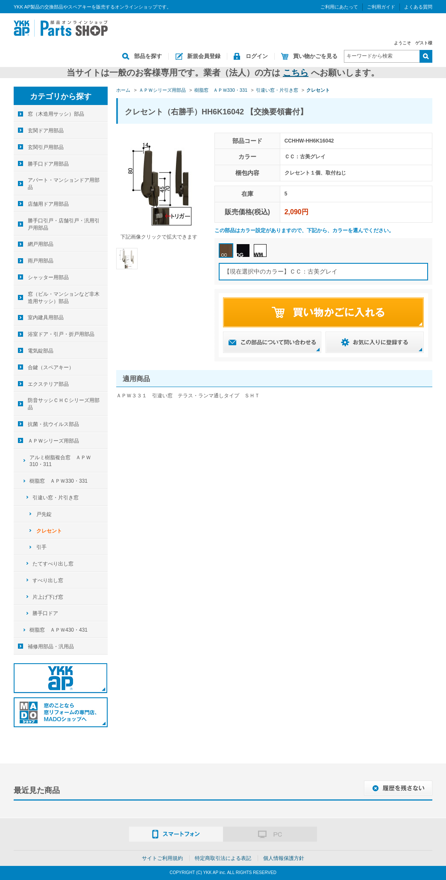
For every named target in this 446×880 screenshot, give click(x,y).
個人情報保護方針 (283, 858)
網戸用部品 (40, 244)
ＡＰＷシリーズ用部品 (53, 441)
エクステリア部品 (48, 384)
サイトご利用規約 (162, 858)
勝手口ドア (45, 613)
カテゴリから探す (60, 96)
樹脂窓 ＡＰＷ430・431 (58, 630)
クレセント (49, 531)
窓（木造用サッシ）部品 (56, 114)
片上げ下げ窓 (47, 597)
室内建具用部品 (46, 318)
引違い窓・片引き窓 (55, 498)
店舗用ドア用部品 (48, 204)
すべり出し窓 (47, 580)
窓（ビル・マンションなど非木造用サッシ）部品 (64, 297)
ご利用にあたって (339, 6)
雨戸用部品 (40, 261)
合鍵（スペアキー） (51, 367)
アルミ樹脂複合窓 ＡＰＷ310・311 (60, 461)
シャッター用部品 (48, 277)
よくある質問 (418, 6)
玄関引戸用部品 (46, 147)
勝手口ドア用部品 (48, 164)
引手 (41, 547)
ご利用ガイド (381, 6)
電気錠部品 (40, 351)
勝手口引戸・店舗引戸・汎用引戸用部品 (64, 224)
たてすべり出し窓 (52, 564)
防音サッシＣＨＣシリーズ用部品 (64, 404)
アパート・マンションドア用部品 (64, 183)
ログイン (257, 56)
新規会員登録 (203, 56)
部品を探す (148, 56)
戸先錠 (44, 514)
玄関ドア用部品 (46, 131)
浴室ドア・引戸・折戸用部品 (61, 334)
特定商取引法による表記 (223, 858)
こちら (295, 72)
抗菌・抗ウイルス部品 (53, 424)
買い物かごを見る (315, 56)
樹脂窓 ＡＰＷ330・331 (58, 481)
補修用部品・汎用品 (51, 647)
